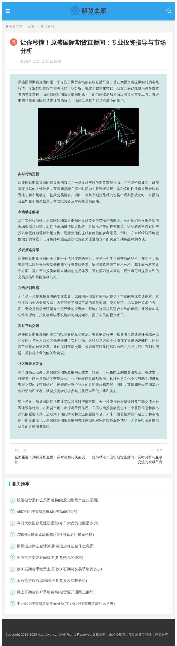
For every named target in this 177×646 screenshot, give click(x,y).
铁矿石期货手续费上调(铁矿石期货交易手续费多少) (59, 569)
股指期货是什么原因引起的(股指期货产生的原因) (57, 500)
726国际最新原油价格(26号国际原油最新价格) (55, 535)
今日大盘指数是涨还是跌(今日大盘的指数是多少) (57, 523)
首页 (31, 27)
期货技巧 (26, 61)
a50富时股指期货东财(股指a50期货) (47, 512)
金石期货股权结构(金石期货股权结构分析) (52, 581)
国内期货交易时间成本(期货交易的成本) (50, 558)
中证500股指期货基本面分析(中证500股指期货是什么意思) (66, 604)
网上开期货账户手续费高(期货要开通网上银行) (55, 592)
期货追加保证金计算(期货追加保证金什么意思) (55, 546)
